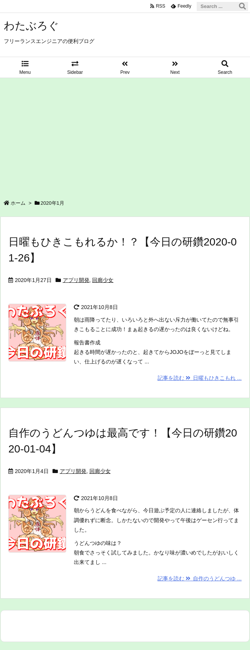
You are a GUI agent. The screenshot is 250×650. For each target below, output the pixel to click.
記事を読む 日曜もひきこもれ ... (200, 378)
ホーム (18, 203)
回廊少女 (102, 280)
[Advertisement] (125, 135)
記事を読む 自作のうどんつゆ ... (200, 578)
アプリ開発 (76, 280)
